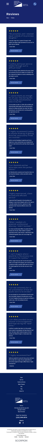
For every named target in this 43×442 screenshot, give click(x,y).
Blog (21, 389)
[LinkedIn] (20, 423)
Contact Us (21, 391)
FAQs (21, 387)
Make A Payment (21, 384)
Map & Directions (21, 412)
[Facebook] (23, 423)
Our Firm (21, 380)
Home (21, 377)
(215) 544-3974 (21, 418)
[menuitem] (15, 437)
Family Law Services (21, 382)
